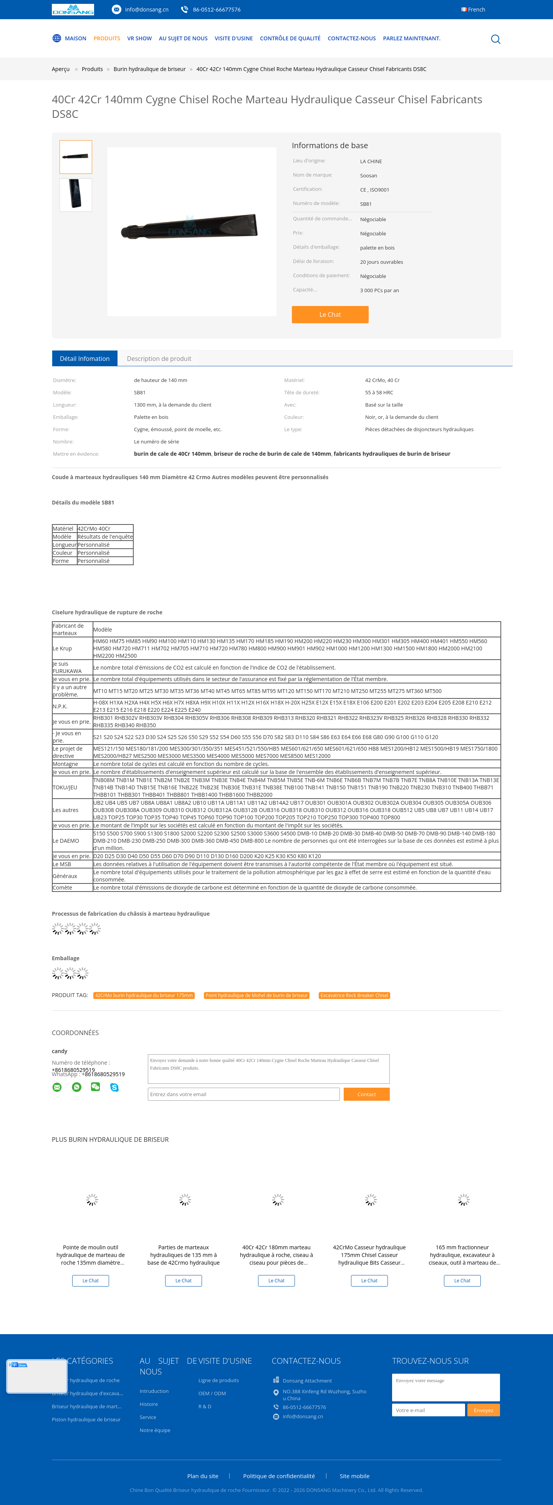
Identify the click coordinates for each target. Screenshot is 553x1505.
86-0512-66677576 (217, 9)
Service (148, 1417)
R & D (205, 1406)
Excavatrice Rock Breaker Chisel (354, 995)
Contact (367, 1094)
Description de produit (159, 358)
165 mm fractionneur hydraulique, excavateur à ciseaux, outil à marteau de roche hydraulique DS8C (462, 1259)
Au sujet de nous (183, 38)
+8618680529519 (73, 1069)
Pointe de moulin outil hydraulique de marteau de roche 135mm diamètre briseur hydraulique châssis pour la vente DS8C (90, 1263)
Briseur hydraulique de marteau (89, 1406)
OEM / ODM (212, 1393)
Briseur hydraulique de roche (86, 1380)
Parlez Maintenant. (411, 38)
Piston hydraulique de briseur (86, 1419)
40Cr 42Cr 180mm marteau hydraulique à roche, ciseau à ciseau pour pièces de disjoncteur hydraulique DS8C (276, 1259)
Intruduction (154, 1391)
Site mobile (355, 1476)
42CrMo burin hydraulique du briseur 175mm (144, 995)
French (476, 9)
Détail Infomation (85, 358)
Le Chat (330, 314)
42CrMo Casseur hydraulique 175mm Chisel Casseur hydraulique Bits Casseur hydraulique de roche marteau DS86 (369, 1263)
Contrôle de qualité (290, 38)
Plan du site (202, 1476)
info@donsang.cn (147, 9)
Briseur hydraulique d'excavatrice (90, 1393)
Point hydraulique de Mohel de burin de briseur (257, 995)
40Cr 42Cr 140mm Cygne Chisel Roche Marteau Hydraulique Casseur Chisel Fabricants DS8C (312, 69)
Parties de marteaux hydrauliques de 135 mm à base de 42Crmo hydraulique (183, 1255)
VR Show (139, 38)
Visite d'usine (234, 38)
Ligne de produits (219, 1380)
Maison (69, 38)
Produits (107, 38)
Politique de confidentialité (279, 1476)
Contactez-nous (352, 38)
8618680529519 (105, 1074)
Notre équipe (155, 1430)
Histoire (149, 1404)
